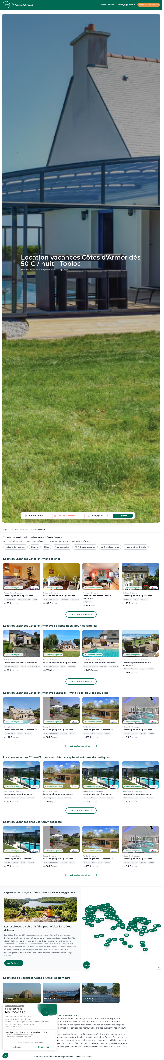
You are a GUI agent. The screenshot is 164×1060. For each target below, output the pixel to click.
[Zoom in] (159, 960)
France (15, 529)
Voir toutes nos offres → (81, 614)
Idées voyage (107, 4)
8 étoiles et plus (110, 547)
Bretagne (24, 529)
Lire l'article (14, 963)
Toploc (6, 529)
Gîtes (46, 547)
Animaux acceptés (85, 547)
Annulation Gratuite (135, 547)
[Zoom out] (159, 964)
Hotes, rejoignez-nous (148, 5)
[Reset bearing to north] (159, 967)
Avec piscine (61, 547)
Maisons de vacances (15, 547)
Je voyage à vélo (126, 4)
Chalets (34, 547)
